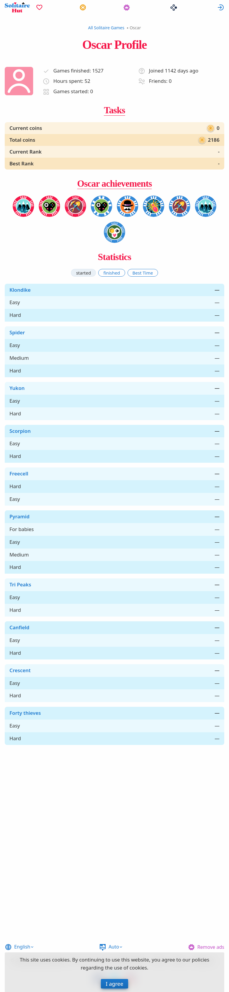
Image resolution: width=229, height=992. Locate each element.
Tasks (114, 110)
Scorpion (20, 431)
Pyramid (19, 516)
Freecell (18, 473)
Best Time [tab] (143, 273)
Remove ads (210, 947)
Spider (17, 332)
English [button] (22, 946)
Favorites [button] (39, 7)
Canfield (19, 627)
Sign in (220, 7)
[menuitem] (39, 7)
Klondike (20, 289)
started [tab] (83, 273)
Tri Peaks (20, 584)
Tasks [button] (82, 7)
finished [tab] (111, 273)
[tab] (83, 273)
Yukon (17, 388)
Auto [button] (114, 946)
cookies (61, 959)
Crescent (20, 670)
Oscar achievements (114, 183)
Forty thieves (25, 712)
